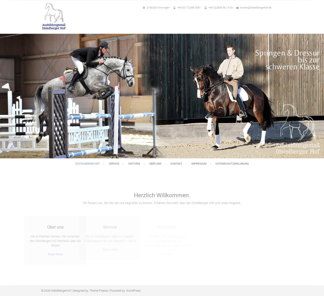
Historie (134, 163)
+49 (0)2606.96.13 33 (220, 7)
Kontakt (176, 163)
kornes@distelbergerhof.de (256, 7)
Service (114, 163)
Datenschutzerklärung (232, 163)
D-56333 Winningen (158, 7)
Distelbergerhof (61, 290)
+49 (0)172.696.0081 (189, 7)
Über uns (155, 163)
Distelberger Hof (87, 163)
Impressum (198, 163)
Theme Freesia (98, 290)
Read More (42, 254)
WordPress (133, 290)
